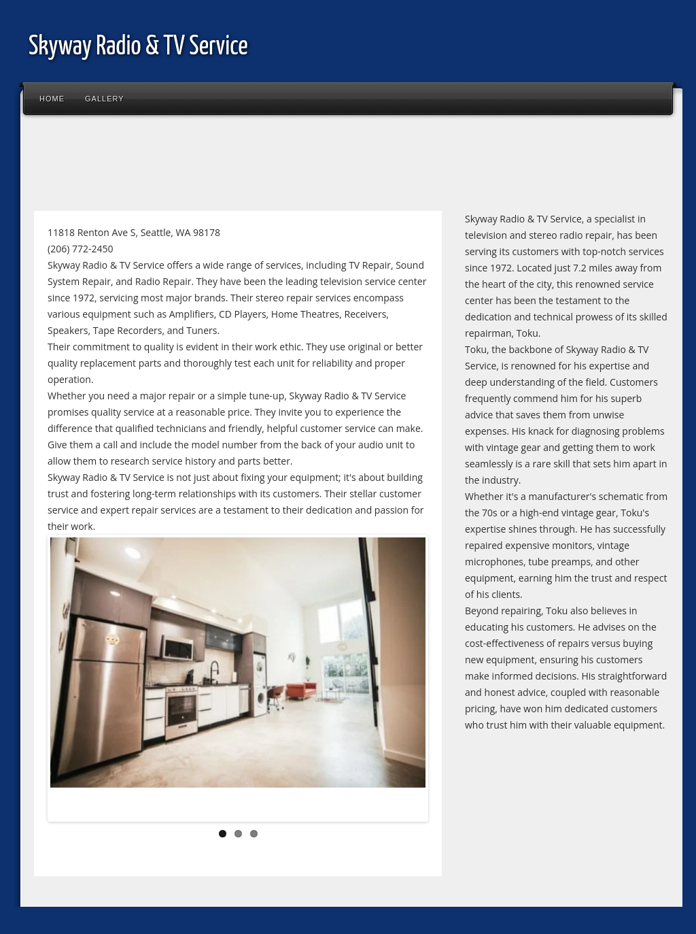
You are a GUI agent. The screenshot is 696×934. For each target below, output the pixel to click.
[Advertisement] (274, 166)
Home (52, 99)
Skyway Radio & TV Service (138, 47)
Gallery (104, 99)
